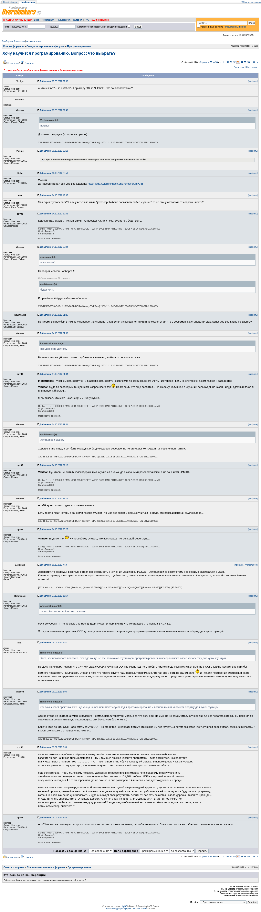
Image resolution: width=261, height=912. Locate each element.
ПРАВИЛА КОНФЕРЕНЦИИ (17, 20)
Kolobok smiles (140, 909)
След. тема (251, 67)
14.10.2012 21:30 (54, 333)
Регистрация (47, 20)
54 (242, 62)
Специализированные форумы (45, 46)
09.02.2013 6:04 (53, 692)
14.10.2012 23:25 (54, 529)
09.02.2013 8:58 (53, 818)
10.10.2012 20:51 (54, 173)
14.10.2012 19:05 (54, 195)
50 (228, 62)
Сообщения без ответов (13, 41)
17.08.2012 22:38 (54, 81)
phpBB (124, 906)
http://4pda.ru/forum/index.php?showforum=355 (116, 183)
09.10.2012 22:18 (54, 151)
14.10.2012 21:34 (54, 374)
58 (253, 62)
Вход (36, 20)
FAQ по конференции (251, 2)
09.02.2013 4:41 (53, 642)
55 (245, 62)
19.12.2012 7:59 (53, 565)
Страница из (209, 62)
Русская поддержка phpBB (118, 909)
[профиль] (253, 81)
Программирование (79, 46)
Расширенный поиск (235, 27)
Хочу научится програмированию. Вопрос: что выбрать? (59, 53)
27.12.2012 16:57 (54, 596)
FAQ (87, 20)
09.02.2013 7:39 (53, 747)
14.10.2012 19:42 (54, 214)
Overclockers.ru (10, 2)
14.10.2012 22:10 (54, 465)
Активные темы (33, 41)
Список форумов (13, 46)
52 (234, 62)
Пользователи (63, 20)
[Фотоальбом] (251, 565)
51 (231, 62)
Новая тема (13, 63)
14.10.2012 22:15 (54, 498)
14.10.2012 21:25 (54, 315)
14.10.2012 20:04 (54, 247)
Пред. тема (239, 67)
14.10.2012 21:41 (54, 424)
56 (248, 62)
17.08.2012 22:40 (54, 110)
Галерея (77, 20)
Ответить (29, 63)
